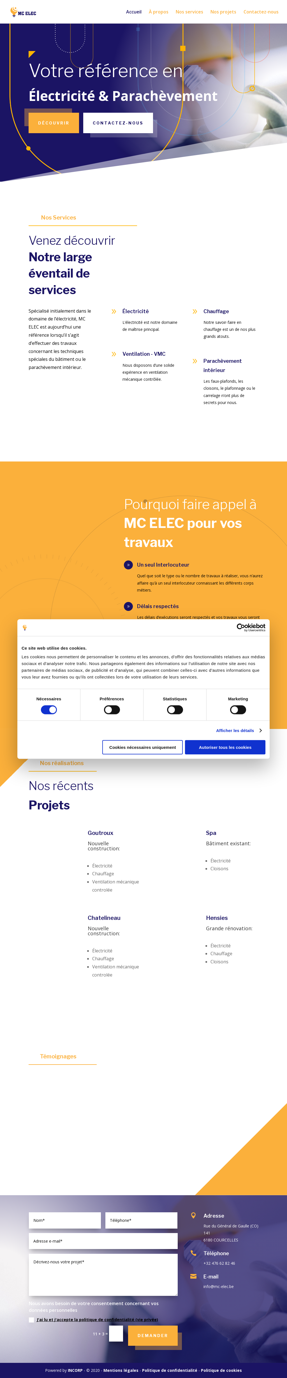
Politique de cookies (221, 1370)
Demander (153, 1335)
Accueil (134, 12)
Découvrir (54, 123)
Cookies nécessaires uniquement (142, 747)
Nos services (189, 12)
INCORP (75, 1370)
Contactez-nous (261, 12)
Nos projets (223, 12)
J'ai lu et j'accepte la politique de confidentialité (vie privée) (97, 1319)
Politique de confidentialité (169, 1370)
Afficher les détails (235, 730)
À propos (158, 12)
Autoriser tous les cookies (225, 747)
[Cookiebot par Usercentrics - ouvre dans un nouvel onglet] (240, 627)
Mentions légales (120, 1370)
